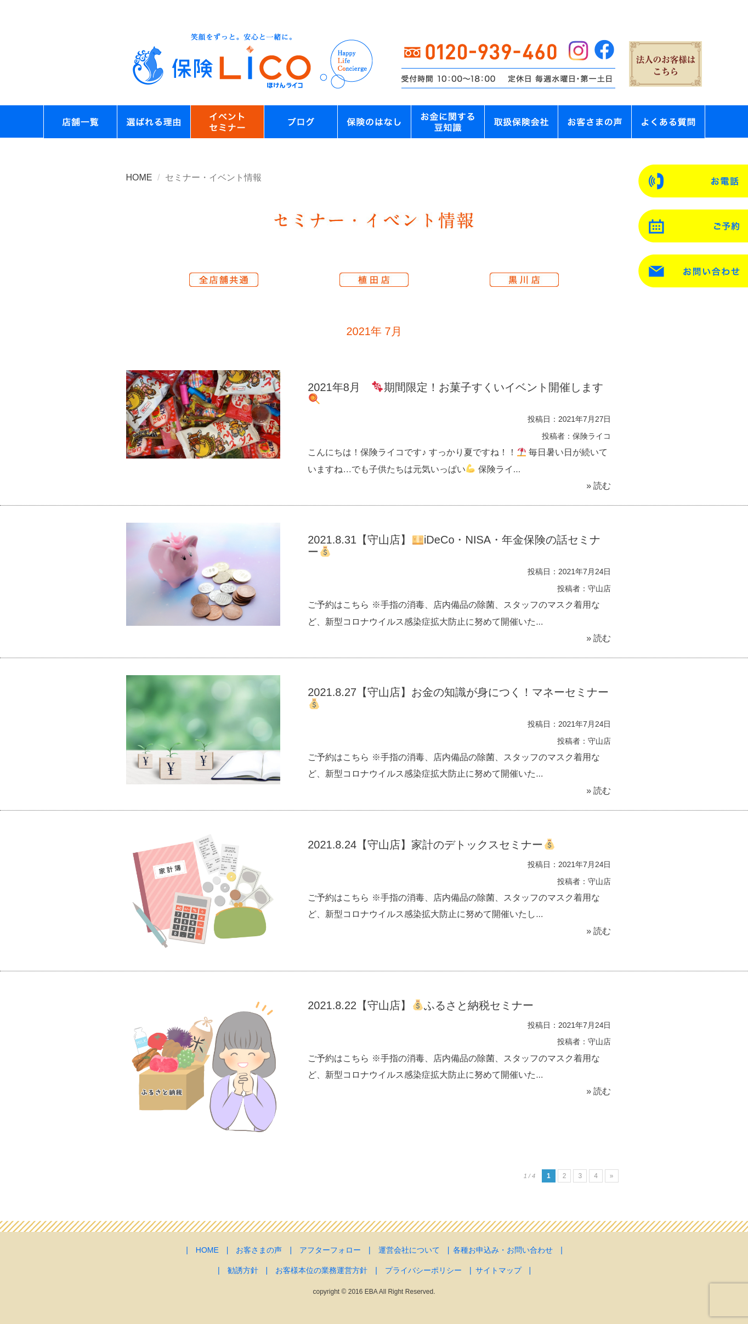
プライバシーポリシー (423, 1270)
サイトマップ (498, 1270)
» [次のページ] (612, 1176)
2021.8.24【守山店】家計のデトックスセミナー (431, 845)
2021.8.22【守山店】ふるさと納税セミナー (421, 1005)
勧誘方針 (243, 1270)
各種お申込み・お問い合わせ (503, 1250)
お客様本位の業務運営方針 (321, 1270)
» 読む (598, 485)
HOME (139, 177)
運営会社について (409, 1250)
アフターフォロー (330, 1250)
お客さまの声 (259, 1250)
